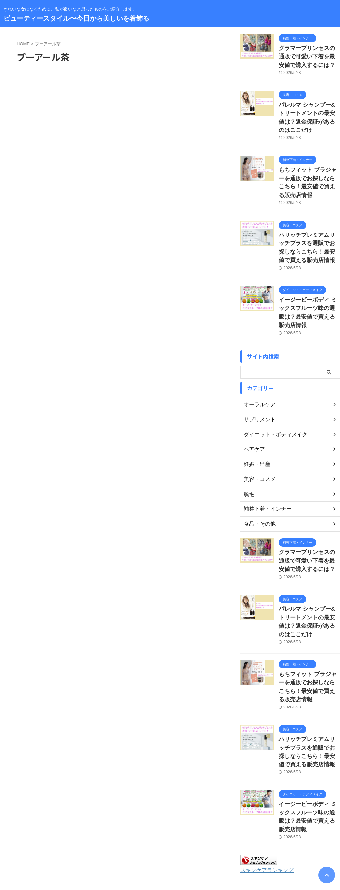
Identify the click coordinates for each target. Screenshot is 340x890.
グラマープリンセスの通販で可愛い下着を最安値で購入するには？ (309, 55)
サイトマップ (144, 846)
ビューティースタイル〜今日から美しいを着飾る (76, 18)
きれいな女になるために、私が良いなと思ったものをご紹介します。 (170, 859)
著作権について (251, 846)
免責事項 (220, 846)
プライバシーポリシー (184, 846)
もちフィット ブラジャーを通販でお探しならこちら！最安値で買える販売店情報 (309, 162)
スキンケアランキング (263, 787)
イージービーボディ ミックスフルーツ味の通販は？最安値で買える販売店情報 (309, 277)
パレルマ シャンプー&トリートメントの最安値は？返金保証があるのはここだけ (309, 109)
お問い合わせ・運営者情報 (99, 846)
